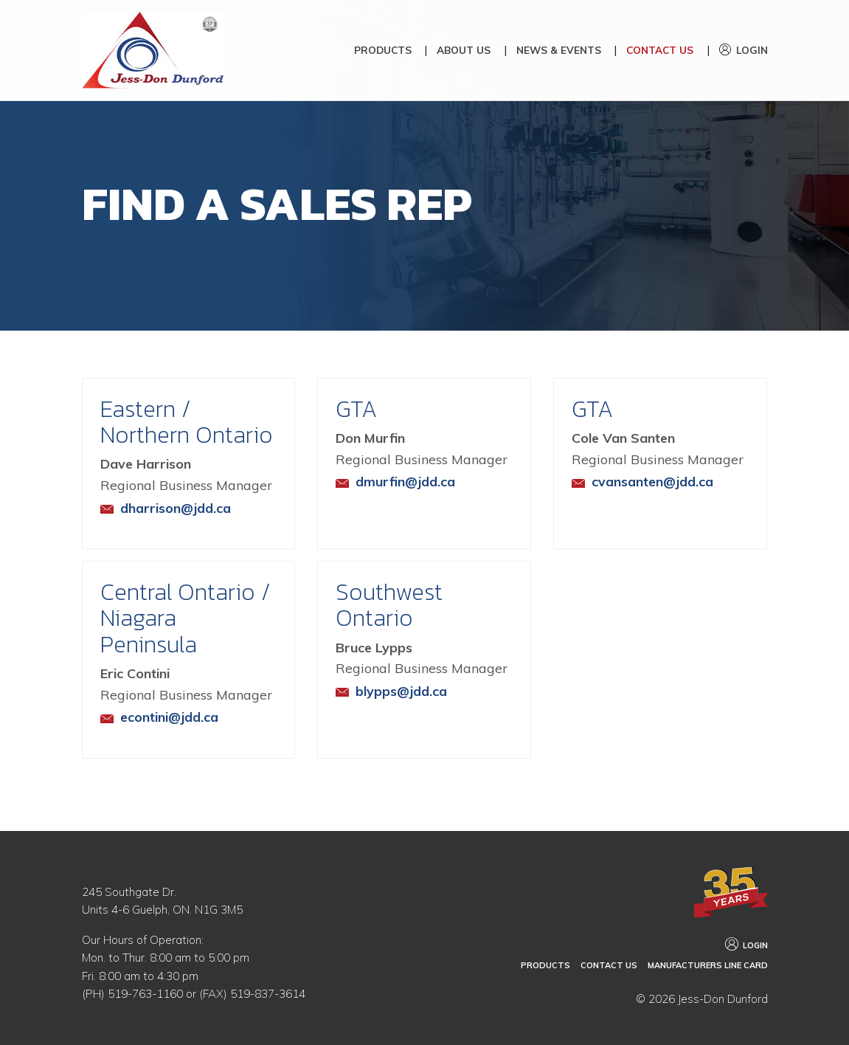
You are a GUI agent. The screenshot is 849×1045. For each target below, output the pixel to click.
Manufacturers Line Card (709, 966)
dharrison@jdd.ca (176, 521)
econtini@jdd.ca (169, 730)
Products (383, 50)
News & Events (558, 50)
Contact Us (659, 50)
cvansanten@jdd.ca (653, 494)
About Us (464, 50)
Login (752, 50)
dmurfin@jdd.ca (406, 494)
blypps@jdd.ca (402, 704)
